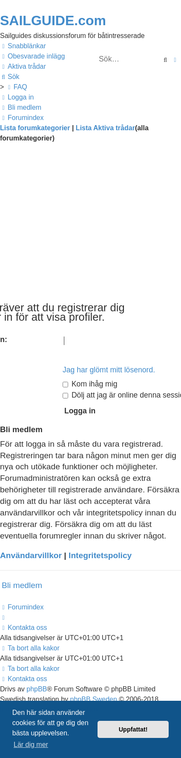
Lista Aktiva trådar (105, 128)
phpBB (36, 689)
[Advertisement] (90, 225)
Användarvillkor (31, 555)
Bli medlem (22, 585)
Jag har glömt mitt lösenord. (109, 370)
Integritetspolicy (100, 555)
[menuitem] (32, 56)
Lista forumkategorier (35, 128)
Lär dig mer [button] (31, 744)
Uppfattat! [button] (133, 729)
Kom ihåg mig (90, 384)
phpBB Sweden (93, 699)
